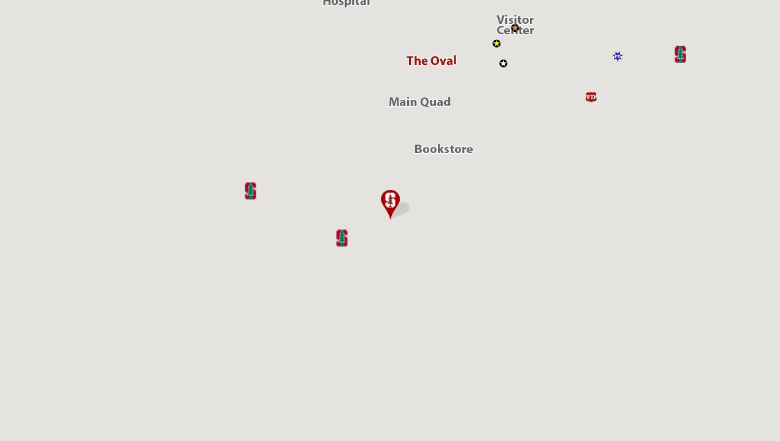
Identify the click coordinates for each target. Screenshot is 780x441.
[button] (390, 205)
